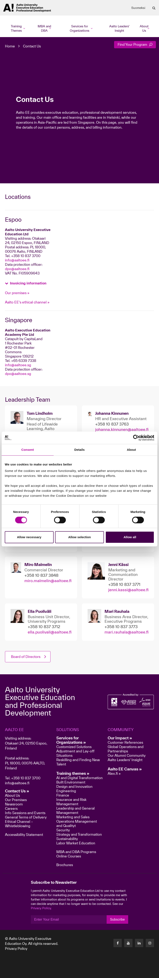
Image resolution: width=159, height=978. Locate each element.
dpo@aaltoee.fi (17, 269)
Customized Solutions (74, 747)
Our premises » (17, 293)
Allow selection (79, 537)
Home (10, 46)
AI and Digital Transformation (79, 778)
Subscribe (117, 919)
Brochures (64, 865)
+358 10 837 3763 (112, 424)
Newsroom (14, 804)
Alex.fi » (114, 773)
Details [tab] (79, 449)
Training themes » (72, 773)
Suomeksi (138, 8)
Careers (11, 808)
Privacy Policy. (41, 908)
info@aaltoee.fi (17, 260)
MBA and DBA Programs (76, 852)
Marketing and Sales (72, 817)
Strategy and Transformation (79, 834)
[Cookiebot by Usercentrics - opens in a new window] (136, 438)
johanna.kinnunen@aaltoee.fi (121, 429)
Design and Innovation (74, 786)
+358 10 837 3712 (44, 626)
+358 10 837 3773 (121, 626)
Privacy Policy (16, 948)
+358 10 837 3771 (124, 584)
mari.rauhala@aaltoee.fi (126, 632)
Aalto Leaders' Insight (119, 28)
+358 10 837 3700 (25, 778)
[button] (25, 283)
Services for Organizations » (71, 740)
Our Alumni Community (127, 755)
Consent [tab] (27, 449)
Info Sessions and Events (25, 813)
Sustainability (67, 839)
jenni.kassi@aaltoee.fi (128, 590)
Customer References (125, 742)
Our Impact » (120, 738)
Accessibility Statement (24, 835)
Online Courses (68, 856)
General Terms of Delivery (26, 817)
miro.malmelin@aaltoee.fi (47, 580)
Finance (62, 795)
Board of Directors (25, 657)
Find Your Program (135, 44)
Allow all (130, 537)
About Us (12, 795)
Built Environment (70, 782)
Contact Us (32, 46)
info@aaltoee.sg (18, 365)
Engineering (66, 791)
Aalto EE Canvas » (125, 769)
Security (63, 830)
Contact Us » (17, 791)
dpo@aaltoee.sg (18, 374)
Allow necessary (29, 537)
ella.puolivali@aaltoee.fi (49, 632)
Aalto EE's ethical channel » (27, 302)
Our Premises (16, 800)
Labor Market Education (76, 843)
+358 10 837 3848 (41, 575)
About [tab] (131, 449)
